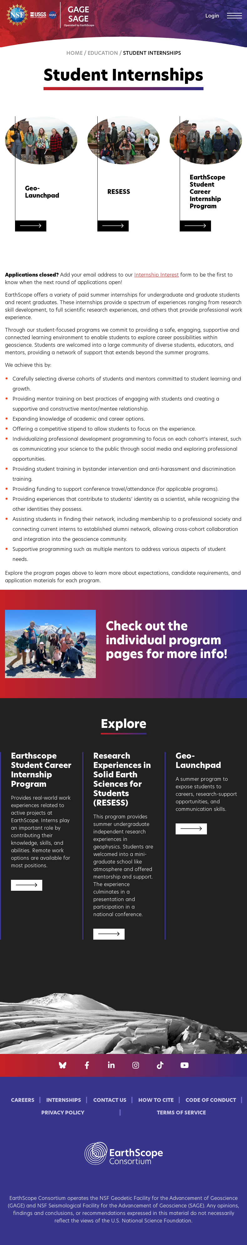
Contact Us (109, 1100)
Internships (63, 1100)
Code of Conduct (211, 1100)
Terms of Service (181, 1113)
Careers (22, 1100)
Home (74, 53)
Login (212, 16)
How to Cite (156, 1100)
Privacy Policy (63, 1113)
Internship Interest (156, 275)
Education (103, 53)
